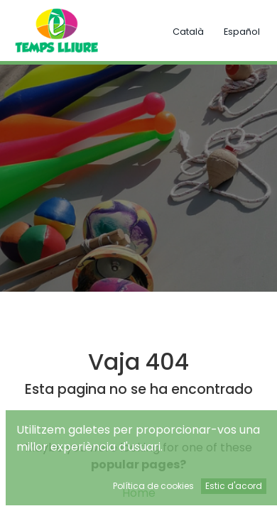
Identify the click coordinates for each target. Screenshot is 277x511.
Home (139, 493)
